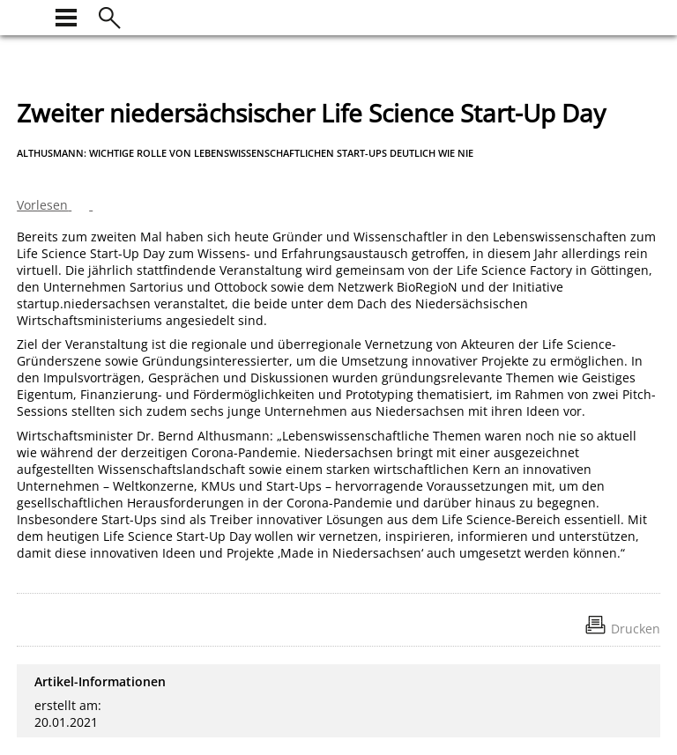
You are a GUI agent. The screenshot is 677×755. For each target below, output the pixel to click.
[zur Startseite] (27, 15)
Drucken (635, 628)
